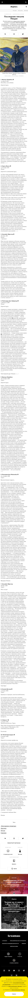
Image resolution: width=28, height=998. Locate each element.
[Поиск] (25, 2)
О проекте (4, 940)
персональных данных (15, 986)
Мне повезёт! (26, 7)
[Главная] (14, 936)
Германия (3, 833)
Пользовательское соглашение (18, 940)
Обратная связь (14, 946)
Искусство (20, 10)
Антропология (16, 14)
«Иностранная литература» (8, 826)
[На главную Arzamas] (14, 2)
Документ (3, 828)
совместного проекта (19, 21)
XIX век (3, 830)
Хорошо (14, 994)
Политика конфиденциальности (10, 943)
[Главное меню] (2, 2)
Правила (24, 943)
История (15, 10)
